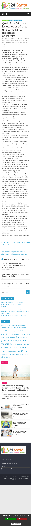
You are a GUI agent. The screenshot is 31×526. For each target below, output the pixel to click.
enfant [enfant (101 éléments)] (19, 334)
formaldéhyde (15, 42)
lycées (12, 44)
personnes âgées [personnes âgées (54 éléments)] (13, 351)
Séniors (4, 382)
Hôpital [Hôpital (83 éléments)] (15, 341)
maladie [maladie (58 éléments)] (16, 344)
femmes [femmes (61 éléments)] (3, 337)
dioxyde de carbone (19, 40)
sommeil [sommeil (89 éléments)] (4, 354)
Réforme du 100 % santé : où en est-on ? (12, 302)
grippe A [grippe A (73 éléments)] (24, 337)
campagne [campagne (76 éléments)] (13, 331)
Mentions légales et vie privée (9, 463)
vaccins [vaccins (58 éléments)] (26, 354)
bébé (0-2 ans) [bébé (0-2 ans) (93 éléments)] (5, 331)
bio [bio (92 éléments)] (19, 327)
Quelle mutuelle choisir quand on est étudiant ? (13, 316)
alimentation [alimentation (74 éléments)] (8, 325)
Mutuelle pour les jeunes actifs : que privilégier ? (13, 309)
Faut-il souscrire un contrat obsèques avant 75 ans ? (19, 431)
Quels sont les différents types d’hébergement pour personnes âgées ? (20, 405)
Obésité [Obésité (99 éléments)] (4, 351)
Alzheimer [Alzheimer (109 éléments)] (24, 325)
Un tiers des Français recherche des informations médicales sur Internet (15, 253)
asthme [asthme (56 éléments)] (12, 327)
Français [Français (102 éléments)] (12, 337)
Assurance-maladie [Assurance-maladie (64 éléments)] (5, 327)
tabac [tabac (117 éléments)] (9, 354)
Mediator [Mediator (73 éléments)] (20, 344)
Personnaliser (16, 523)
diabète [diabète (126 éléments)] (9, 334)
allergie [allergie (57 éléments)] (13, 325)
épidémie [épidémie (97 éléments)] (7, 357)
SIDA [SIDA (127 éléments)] (25, 351)
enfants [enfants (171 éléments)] (26, 334)
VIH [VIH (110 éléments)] (2, 357)
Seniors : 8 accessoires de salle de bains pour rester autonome (19, 423)
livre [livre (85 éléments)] (12, 344)
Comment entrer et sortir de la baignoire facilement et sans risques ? (20, 414)
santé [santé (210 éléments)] (20, 351)
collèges (8, 40)
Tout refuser (22, 519)
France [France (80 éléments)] (7, 337)
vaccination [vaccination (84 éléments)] (20, 354)
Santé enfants (18, 20)
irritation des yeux (6, 44)
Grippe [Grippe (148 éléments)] (19, 337)
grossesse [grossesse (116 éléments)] (5, 340)
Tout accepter (10, 519)
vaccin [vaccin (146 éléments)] (14, 354)
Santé (11, 20)
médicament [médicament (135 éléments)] (6, 348)
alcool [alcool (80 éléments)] (2, 325)
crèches (12, 40)
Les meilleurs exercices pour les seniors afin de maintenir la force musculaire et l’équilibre (15, 387)
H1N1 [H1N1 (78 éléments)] (10, 340)
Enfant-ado (5, 20)
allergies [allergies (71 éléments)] (17, 325)
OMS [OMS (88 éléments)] (8, 351)
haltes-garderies (23, 42)
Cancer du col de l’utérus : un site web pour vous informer (15, 284)
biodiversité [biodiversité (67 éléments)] (23, 327)
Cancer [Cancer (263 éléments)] (20, 330)
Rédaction (14, 38)
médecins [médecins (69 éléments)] (26, 344)
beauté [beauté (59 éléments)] (16, 327)
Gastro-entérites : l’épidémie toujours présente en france (15, 243)
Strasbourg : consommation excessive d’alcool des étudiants (15, 275)
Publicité (3, 466)
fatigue (10, 42)
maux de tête (18, 44)
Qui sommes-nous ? (6, 469)
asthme (21, 38)
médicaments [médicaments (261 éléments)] (19, 347)
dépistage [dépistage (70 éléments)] (14, 334)
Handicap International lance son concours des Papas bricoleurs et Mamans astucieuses (13, 265)
